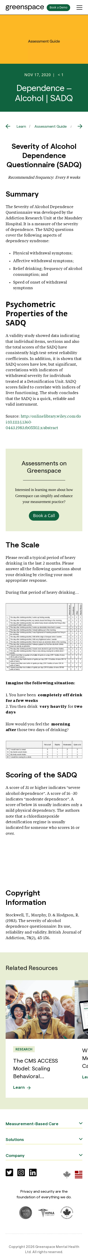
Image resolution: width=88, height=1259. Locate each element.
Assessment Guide (50, 126)
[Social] (9, 1172)
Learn (21, 126)
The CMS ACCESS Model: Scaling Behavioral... (35, 1068)
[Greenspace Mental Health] (67, 1174)
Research (24, 1049)
